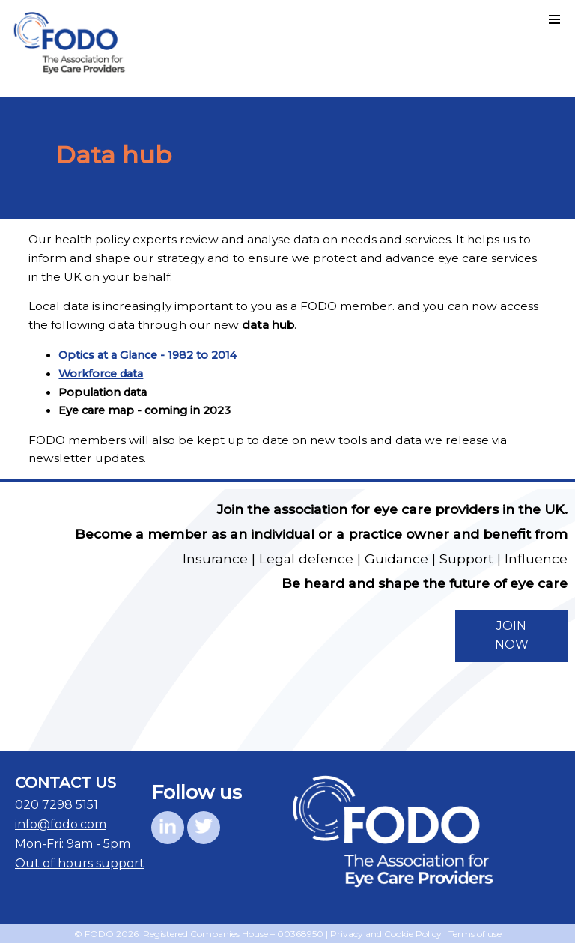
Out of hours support (79, 863)
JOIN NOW (512, 635)
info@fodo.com (60, 824)
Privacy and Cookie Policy (386, 933)
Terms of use (475, 933)
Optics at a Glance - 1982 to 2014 (147, 355)
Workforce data (100, 373)
